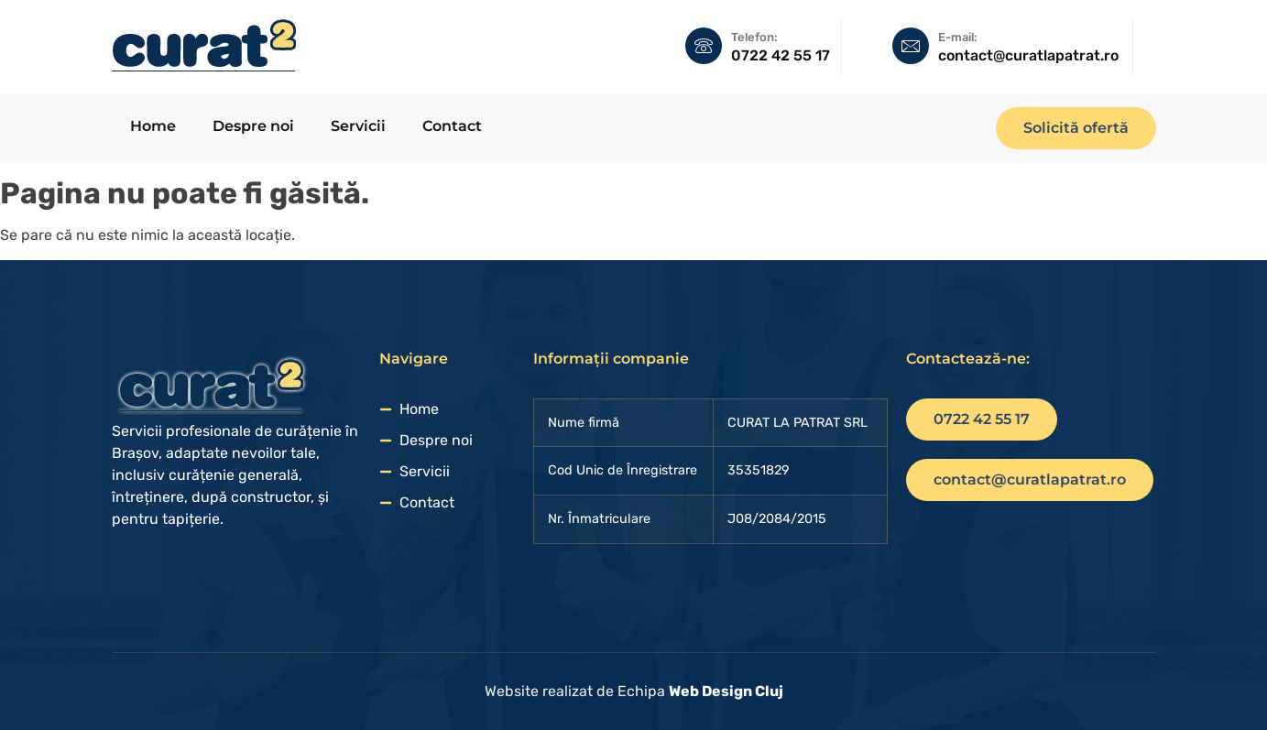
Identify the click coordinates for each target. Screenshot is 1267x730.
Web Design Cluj (726, 691)
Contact (452, 126)
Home (153, 126)
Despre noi (253, 126)
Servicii (358, 126)
